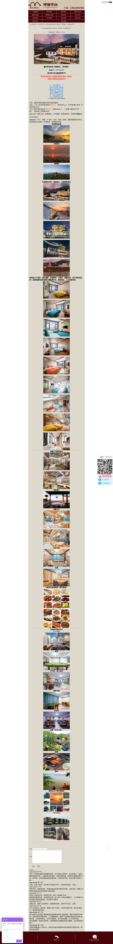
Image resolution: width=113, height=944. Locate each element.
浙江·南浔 (63, 18)
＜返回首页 (35, 11)
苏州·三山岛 (77, 11)
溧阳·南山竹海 (49, 15)
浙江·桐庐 (49, 18)
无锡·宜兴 (63, 15)
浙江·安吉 (77, 15)
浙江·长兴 (35, 21)
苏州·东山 (63, 11)
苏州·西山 (49, 11)
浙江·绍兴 (77, 18)
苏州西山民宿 (41, 24)
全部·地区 (63, 21)
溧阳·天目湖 (35, 15)
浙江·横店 (35, 18)
